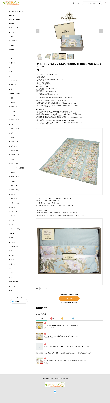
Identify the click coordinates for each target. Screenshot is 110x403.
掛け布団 (11, 45)
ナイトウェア (13, 111)
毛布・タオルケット (14, 93)
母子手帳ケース (15, 154)
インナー (13, 115)
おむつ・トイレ (15, 141)
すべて (41, 318)
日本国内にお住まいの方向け (69, 302)
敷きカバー (14, 84)
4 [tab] (62, 56)
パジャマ (13, 124)
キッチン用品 (14, 163)
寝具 (12, 133)
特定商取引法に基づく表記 (61, 378)
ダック (12, 36)
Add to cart (69, 298)
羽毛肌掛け (14, 41)
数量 (37, 288)
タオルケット (14, 106)
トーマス (13, 224)
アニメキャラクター (16, 229)
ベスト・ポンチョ (15, 120)
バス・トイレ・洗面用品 (17, 168)
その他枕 (13, 63)
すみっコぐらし (15, 203)
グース (12, 32)
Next (101, 31)
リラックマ (14, 198)
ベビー (12, 251)
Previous (37, 31)
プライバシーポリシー (47, 378)
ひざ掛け (13, 102)
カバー (11, 76)
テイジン (11, 268)
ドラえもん (14, 220)
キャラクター (13, 181)
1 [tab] (39, 56)
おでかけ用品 (14, 150)
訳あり (11, 290)
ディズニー (14, 185)
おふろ (12, 137)
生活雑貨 (11, 159)
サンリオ (13, 207)
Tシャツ (13, 286)
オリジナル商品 (13, 281)
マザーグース (14, 27)
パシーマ (11, 233)
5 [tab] (70, 56)
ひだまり (11, 255)
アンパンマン (14, 216)
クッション (14, 67)
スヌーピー (14, 194)
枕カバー (13, 89)
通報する (46, 307)
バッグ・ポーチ (15, 176)
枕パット (13, 71)
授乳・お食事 (14, 146)
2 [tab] (47, 56)
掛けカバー (14, 80)
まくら (11, 54)
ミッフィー (14, 211)
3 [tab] (55, 56)
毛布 (12, 98)
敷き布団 (11, 49)
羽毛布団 (11, 23)
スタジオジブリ (15, 190)
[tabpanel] (69, 31)
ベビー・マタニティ (14, 128)
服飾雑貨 (13, 172)
